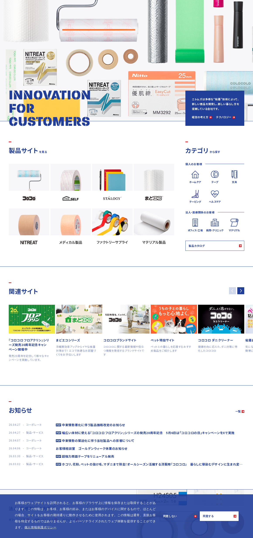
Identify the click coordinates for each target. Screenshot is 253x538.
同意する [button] (208, 516)
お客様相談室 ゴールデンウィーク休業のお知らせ (91, 448)
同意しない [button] (170, 516)
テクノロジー (224, 117)
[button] (240, 290)
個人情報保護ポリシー (40, 527)
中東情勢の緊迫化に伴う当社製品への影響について (98, 440)
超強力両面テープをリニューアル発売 (88, 456)
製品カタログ (197, 245)
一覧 (238, 411)
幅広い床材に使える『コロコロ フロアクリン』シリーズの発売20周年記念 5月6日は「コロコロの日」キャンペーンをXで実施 (148, 433)
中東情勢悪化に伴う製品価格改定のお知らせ (93, 425)
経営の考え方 (200, 117)
